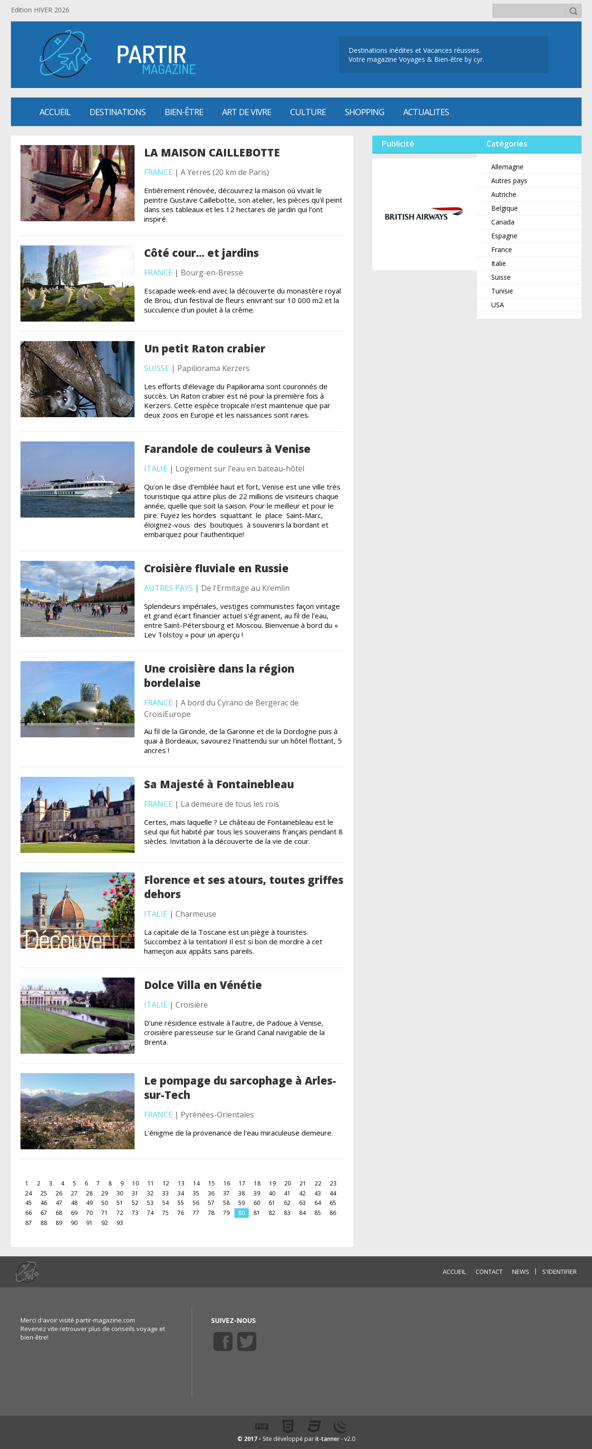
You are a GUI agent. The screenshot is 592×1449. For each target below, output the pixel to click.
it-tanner (327, 1439)
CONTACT (489, 1271)
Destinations (117, 111)
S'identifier (559, 1271)
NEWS (520, 1271)
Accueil (54, 111)
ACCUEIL (454, 1271)
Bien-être (184, 111)
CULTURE (308, 111)
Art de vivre (246, 111)
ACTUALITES (426, 111)
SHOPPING (364, 111)
